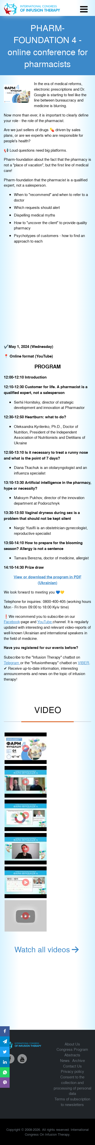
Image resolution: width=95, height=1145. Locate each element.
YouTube (45, 621)
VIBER (83, 662)
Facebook (12, 621)
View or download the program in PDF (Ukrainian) (47, 579)
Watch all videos (47, 949)
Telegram (12, 662)
